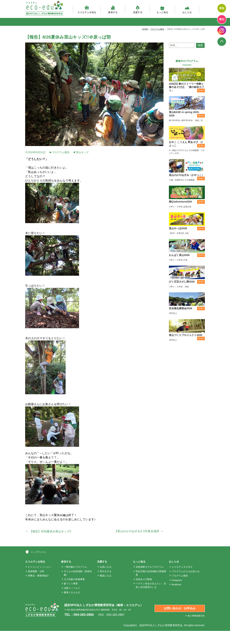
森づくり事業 (71, 583)
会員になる (105, 567)
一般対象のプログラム (75, 567)
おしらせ (187, 9)
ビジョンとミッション (39, 567)
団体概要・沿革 (36, 571)
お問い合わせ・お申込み (180, 608)
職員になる (105, 575)
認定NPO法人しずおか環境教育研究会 (161, 625)
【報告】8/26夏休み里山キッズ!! (48, 531)
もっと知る (162, 9)
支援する (137, 9)
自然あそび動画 (144, 579)
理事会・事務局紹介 (38, 575)
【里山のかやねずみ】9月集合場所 (139, 531)
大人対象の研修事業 (74, 579)
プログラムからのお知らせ (186, 571)
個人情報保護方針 (196, 615)
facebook (176, 584)
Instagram (177, 580)
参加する (113, 9)
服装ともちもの (72, 592)
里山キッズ (82, 152)
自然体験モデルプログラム (150, 567)
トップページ (38, 552)
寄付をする (105, 571)
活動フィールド (72, 588)
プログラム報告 (61, 152)
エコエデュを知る (86, 9)
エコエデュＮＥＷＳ (182, 567)
